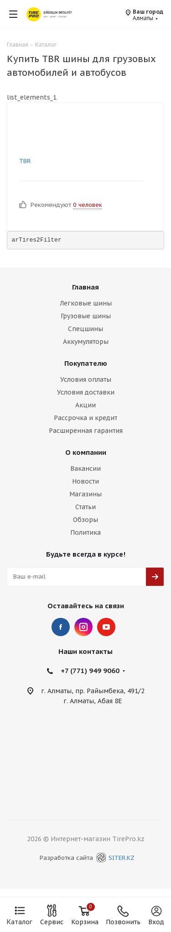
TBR (25, 161)
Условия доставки (85, 392)
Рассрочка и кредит (85, 418)
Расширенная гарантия (86, 431)
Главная (85, 287)
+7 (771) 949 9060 (90, 670)
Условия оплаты (85, 379)
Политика (85, 532)
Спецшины (85, 329)
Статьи (85, 507)
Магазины (85, 494)
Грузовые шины (86, 316)
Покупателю (85, 363)
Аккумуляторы (86, 341)
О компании (85, 452)
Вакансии (85, 468)
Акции (85, 405)
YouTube (106, 627)
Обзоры (85, 520)
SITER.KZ (114, 858)
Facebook (61, 627)
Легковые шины (86, 303)
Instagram (83, 627)
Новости (85, 481)
